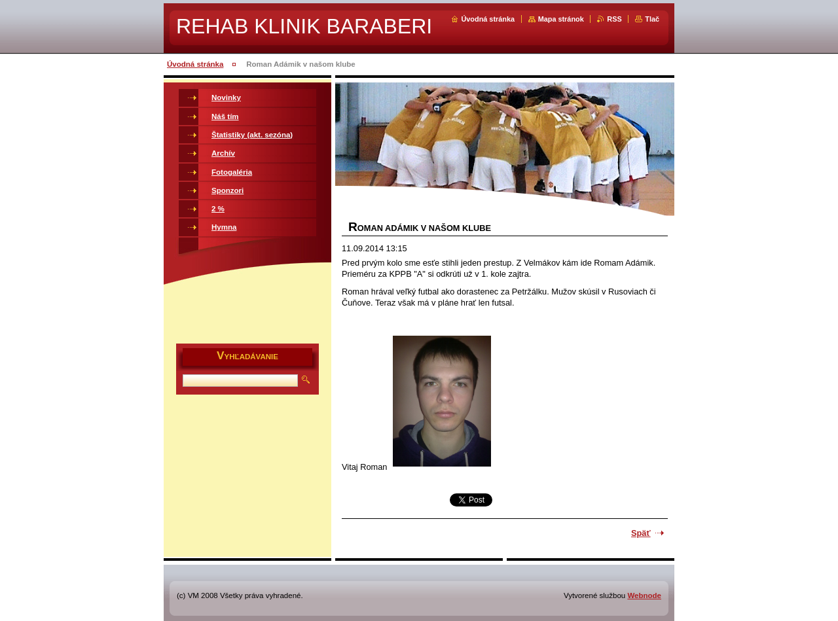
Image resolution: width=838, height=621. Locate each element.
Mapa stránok (561, 19)
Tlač (652, 19)
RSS (614, 19)
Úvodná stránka (488, 19)
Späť (641, 533)
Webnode (644, 595)
